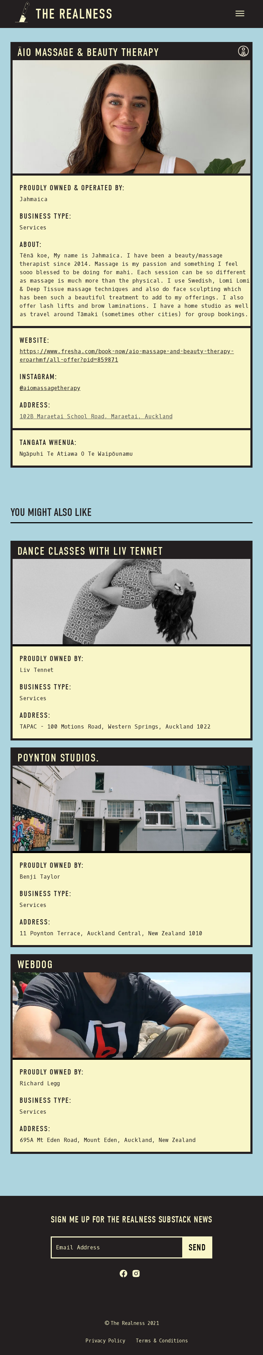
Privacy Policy (105, 1341)
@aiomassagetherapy (50, 388)
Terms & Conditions (162, 1341)
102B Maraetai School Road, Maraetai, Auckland (96, 416)
